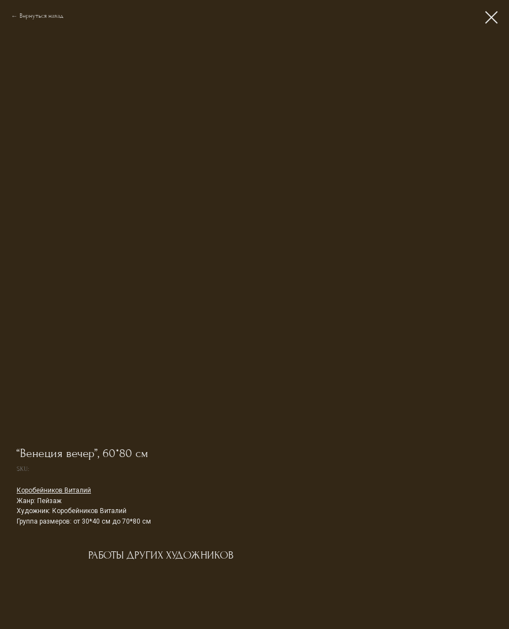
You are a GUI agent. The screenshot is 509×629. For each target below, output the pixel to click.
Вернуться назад (41, 15)
